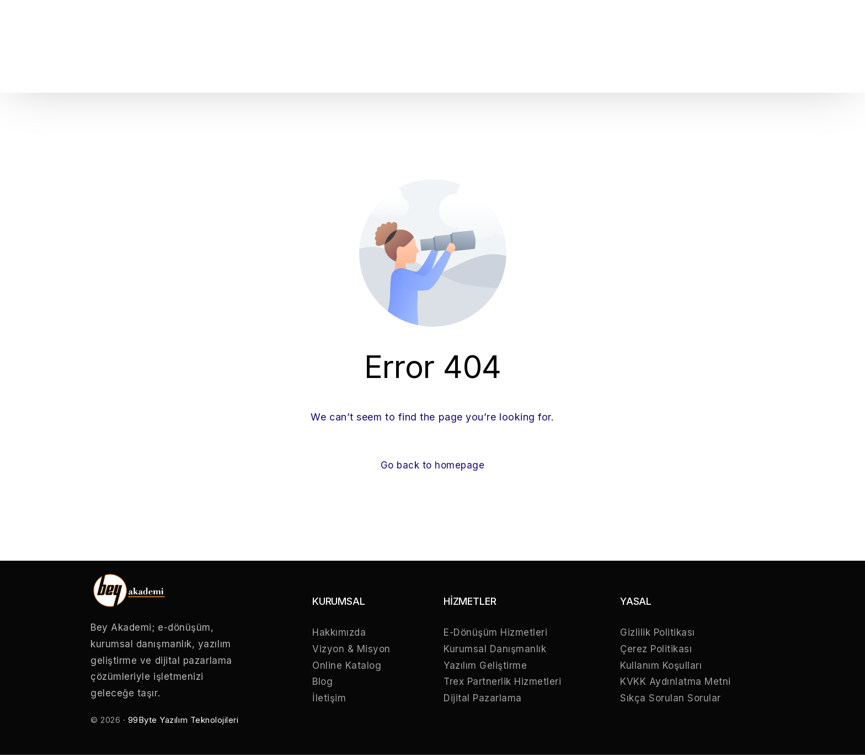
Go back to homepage (432, 466)
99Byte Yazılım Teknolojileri (183, 721)
